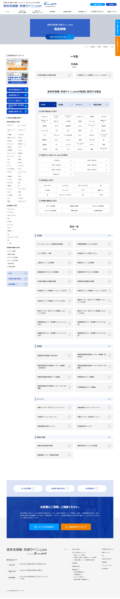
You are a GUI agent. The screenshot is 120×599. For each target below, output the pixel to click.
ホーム (86, 47)
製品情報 (92, 47)
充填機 (99, 47)
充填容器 (105, 47)
